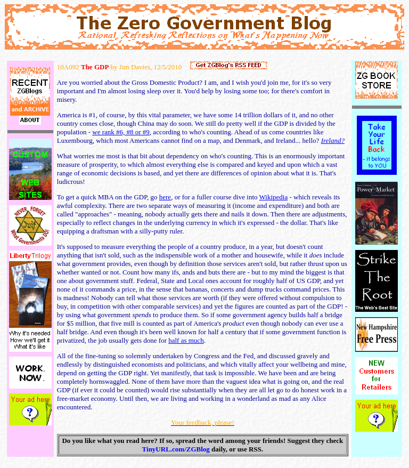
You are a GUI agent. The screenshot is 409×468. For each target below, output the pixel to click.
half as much (185, 340)
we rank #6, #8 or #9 (121, 132)
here (165, 197)
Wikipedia (273, 197)
